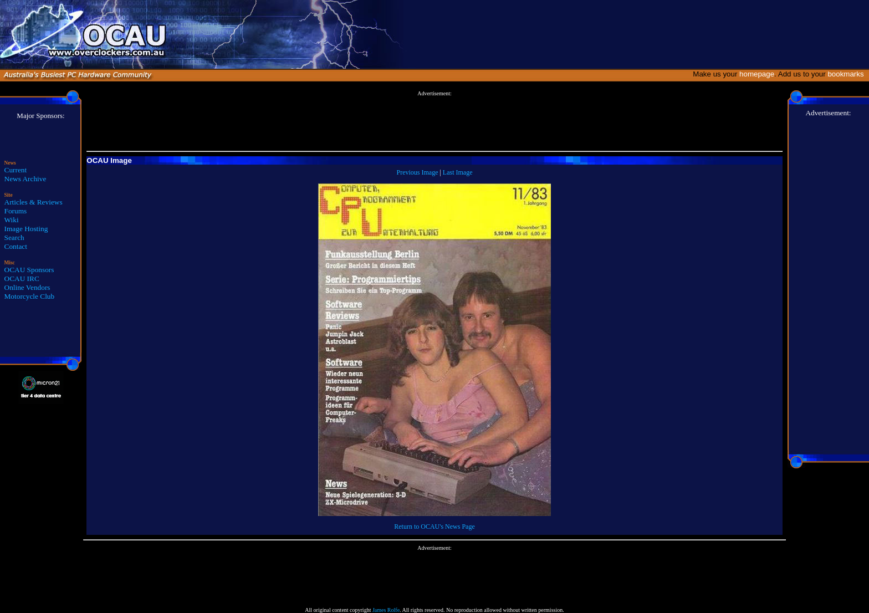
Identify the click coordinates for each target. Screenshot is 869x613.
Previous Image (417, 172)
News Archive (25, 179)
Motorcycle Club (29, 296)
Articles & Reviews (33, 202)
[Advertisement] (434, 121)
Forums (15, 211)
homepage (756, 74)
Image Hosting (26, 228)
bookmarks (847, 74)
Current (15, 170)
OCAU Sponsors (29, 269)
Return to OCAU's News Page (434, 526)
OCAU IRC (21, 278)
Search (14, 237)
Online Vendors (27, 287)
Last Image (458, 172)
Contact (15, 246)
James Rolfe (386, 610)
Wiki (11, 220)
